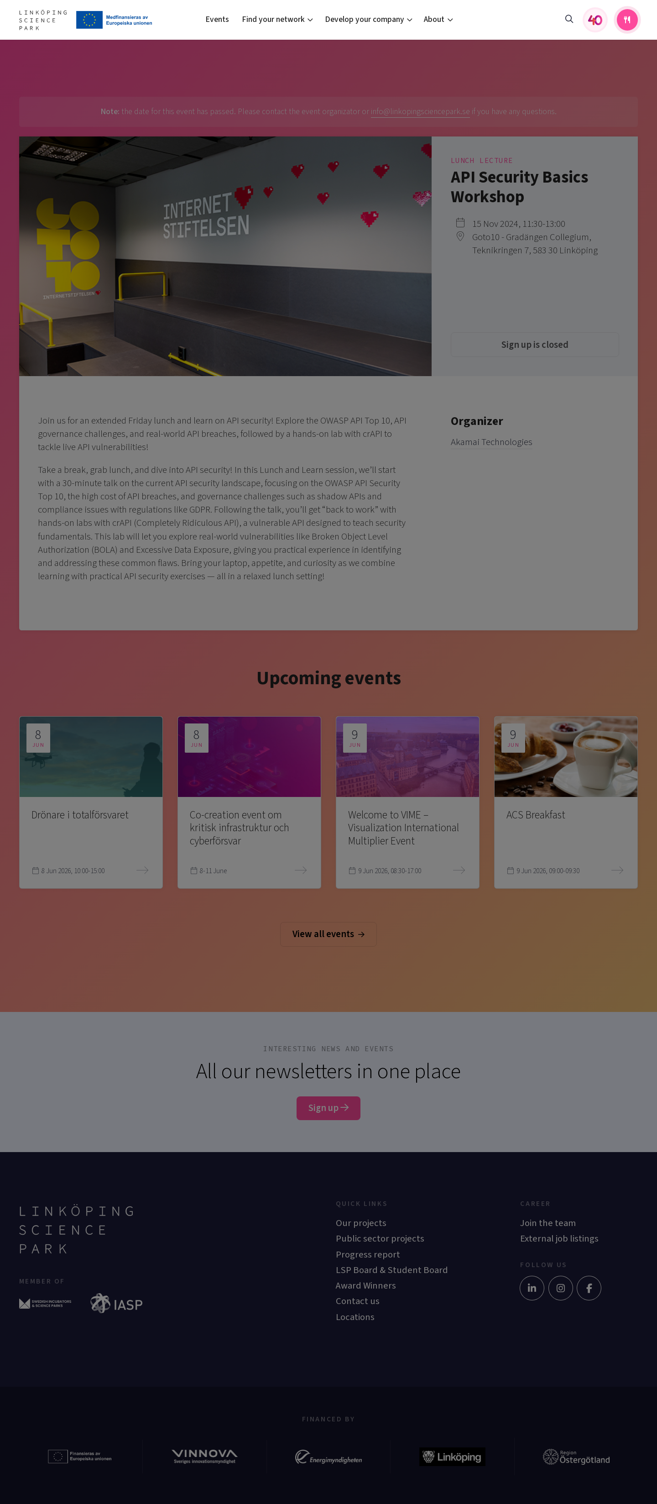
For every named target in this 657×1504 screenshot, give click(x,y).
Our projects (361, 1223)
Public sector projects (380, 1238)
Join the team (548, 1223)
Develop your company (364, 19)
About (434, 19)
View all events (328, 934)
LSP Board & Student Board (392, 1270)
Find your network (273, 19)
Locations (355, 1317)
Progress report (368, 1254)
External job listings (559, 1238)
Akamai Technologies (491, 442)
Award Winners (366, 1285)
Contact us (358, 1301)
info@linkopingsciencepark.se (420, 111)
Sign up (328, 1108)
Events (217, 19)
